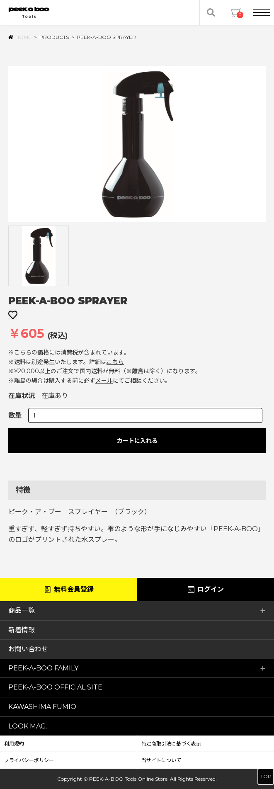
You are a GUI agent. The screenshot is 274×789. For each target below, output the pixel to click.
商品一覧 (137, 610)
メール (104, 380)
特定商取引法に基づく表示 (171, 743)
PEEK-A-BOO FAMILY (137, 668)
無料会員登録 (69, 589)
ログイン (205, 589)
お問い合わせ (28, 649)
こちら (115, 362)
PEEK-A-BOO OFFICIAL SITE (55, 687)
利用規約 (14, 743)
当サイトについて (161, 760)
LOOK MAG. (27, 726)
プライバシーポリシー (29, 760)
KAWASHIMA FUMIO (42, 707)
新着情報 (21, 630)
